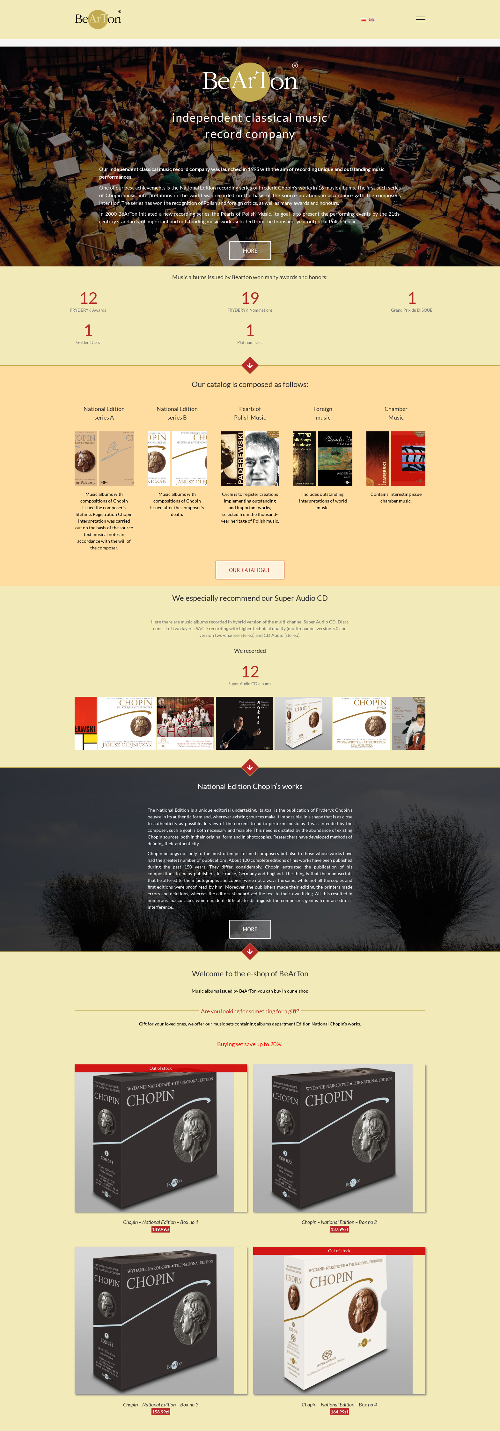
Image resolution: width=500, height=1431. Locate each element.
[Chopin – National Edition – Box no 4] (333, 1250)
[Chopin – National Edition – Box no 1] (154, 1067)
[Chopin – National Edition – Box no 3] (154, 1250)
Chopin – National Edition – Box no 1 (160, 1222)
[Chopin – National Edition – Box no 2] (333, 1067)
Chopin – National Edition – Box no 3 (160, 1404)
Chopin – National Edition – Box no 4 (339, 1404)
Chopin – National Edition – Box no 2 (339, 1222)
